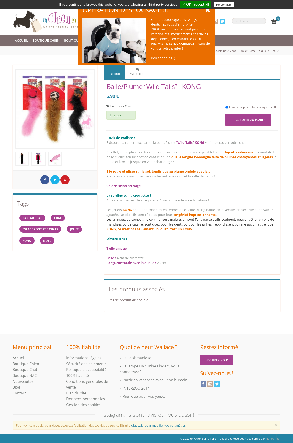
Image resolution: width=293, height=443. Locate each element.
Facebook (203, 384)
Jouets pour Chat (225, 51)
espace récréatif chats (40, 229)
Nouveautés (23, 381)
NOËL (48, 241)
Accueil (21, 40)
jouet (75, 229)
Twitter (222, 21)
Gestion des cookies (83, 404)
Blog (16, 387)
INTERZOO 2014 (136, 388)
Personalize (224, 4)
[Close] (275, 425)
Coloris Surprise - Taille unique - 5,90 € (251, 107)
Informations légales (83, 357)
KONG (27, 241)
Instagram (215, 21)
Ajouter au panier (248, 120)
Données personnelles (85, 398)
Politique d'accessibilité (86, 369)
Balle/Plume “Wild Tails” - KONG (260, 51)
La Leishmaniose (137, 357)
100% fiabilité (77, 375)
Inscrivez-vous (217, 360)
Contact (19, 393)
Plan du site (76, 393)
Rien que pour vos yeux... (144, 396)
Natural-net (273, 438)
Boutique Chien (46, 40)
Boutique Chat (77, 40)
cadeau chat (32, 218)
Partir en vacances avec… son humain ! (156, 380)
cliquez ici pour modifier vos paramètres (158, 425)
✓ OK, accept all (195, 4)
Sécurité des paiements (86, 363)
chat (58, 218)
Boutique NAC (25, 375)
